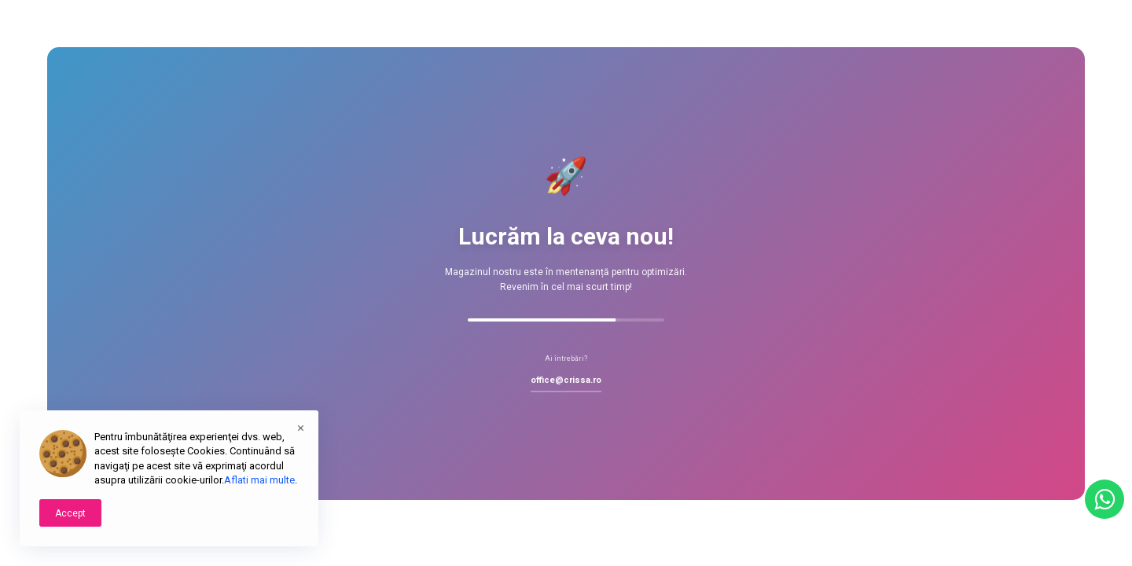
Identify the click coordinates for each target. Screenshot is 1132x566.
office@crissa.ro (566, 380)
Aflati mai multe (259, 480)
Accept (70, 513)
